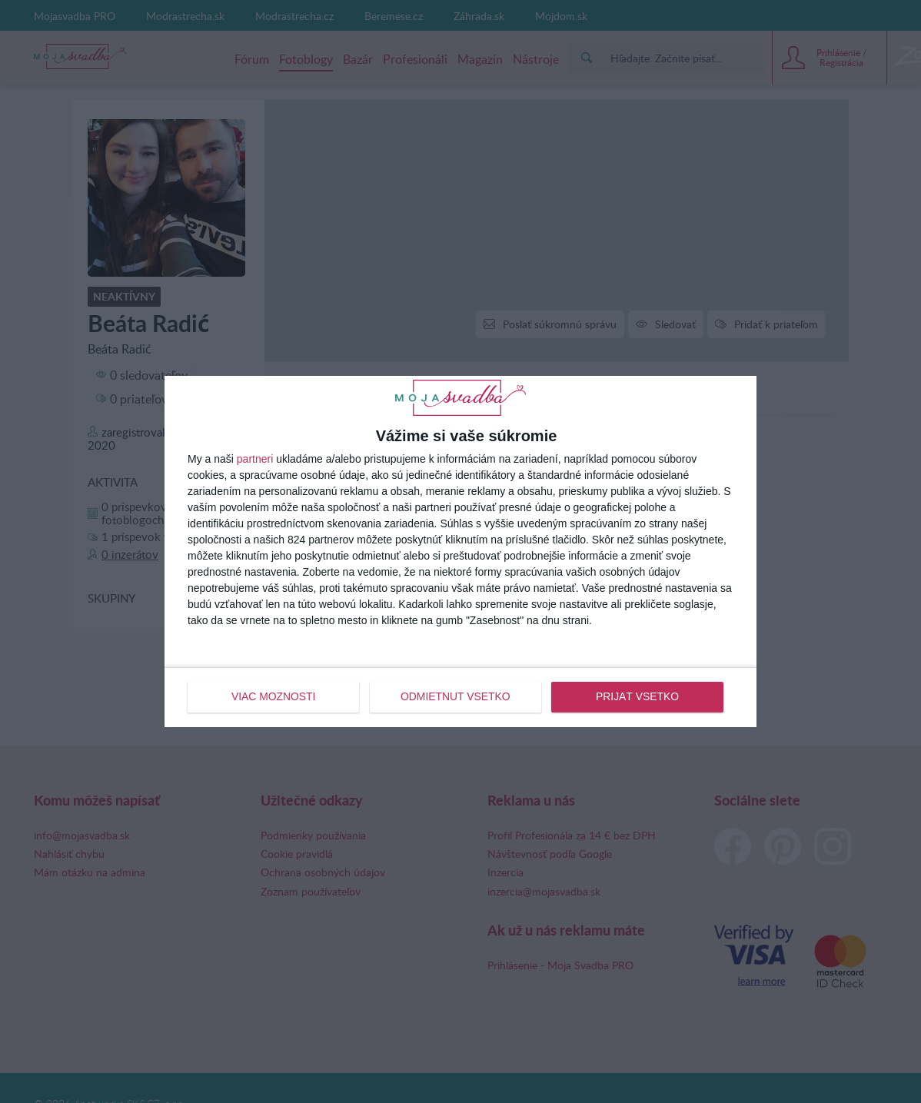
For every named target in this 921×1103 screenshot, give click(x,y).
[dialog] (460, 551)
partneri (255, 459)
